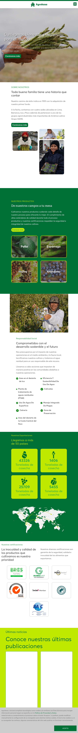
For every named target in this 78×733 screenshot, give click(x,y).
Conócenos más (12, 56)
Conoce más (18, 230)
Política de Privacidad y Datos (45, 713)
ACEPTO (65, 728)
